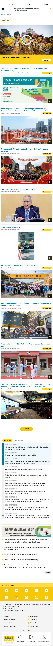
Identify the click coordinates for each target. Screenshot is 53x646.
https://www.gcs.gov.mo (12, 602)
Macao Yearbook (9, 619)
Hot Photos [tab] (19, 440)
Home (3, 14)
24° (33, 4)
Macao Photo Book (10, 622)
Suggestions (34, 612)
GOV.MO (7, 612)
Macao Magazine (9, 615)
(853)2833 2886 (9, 606)
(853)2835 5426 (22, 606)
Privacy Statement (35, 619)
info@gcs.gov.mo (10, 604)
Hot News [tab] (7, 440)
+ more (48, 572)
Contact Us (33, 615)
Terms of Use (34, 622)
